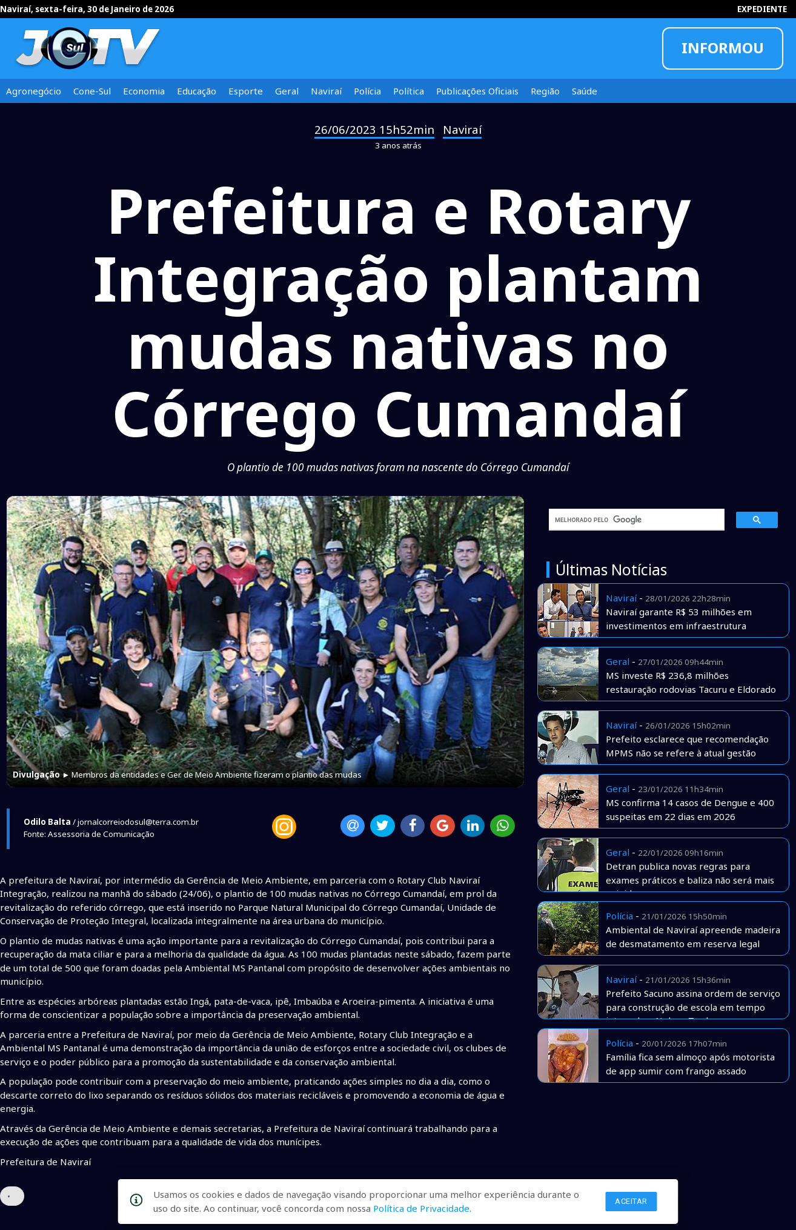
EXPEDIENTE (762, 9)
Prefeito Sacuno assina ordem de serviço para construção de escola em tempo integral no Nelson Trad (693, 1007)
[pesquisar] (632, 519)
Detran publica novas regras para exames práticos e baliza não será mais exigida (690, 879)
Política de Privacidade (421, 1208)
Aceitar (631, 1201)
